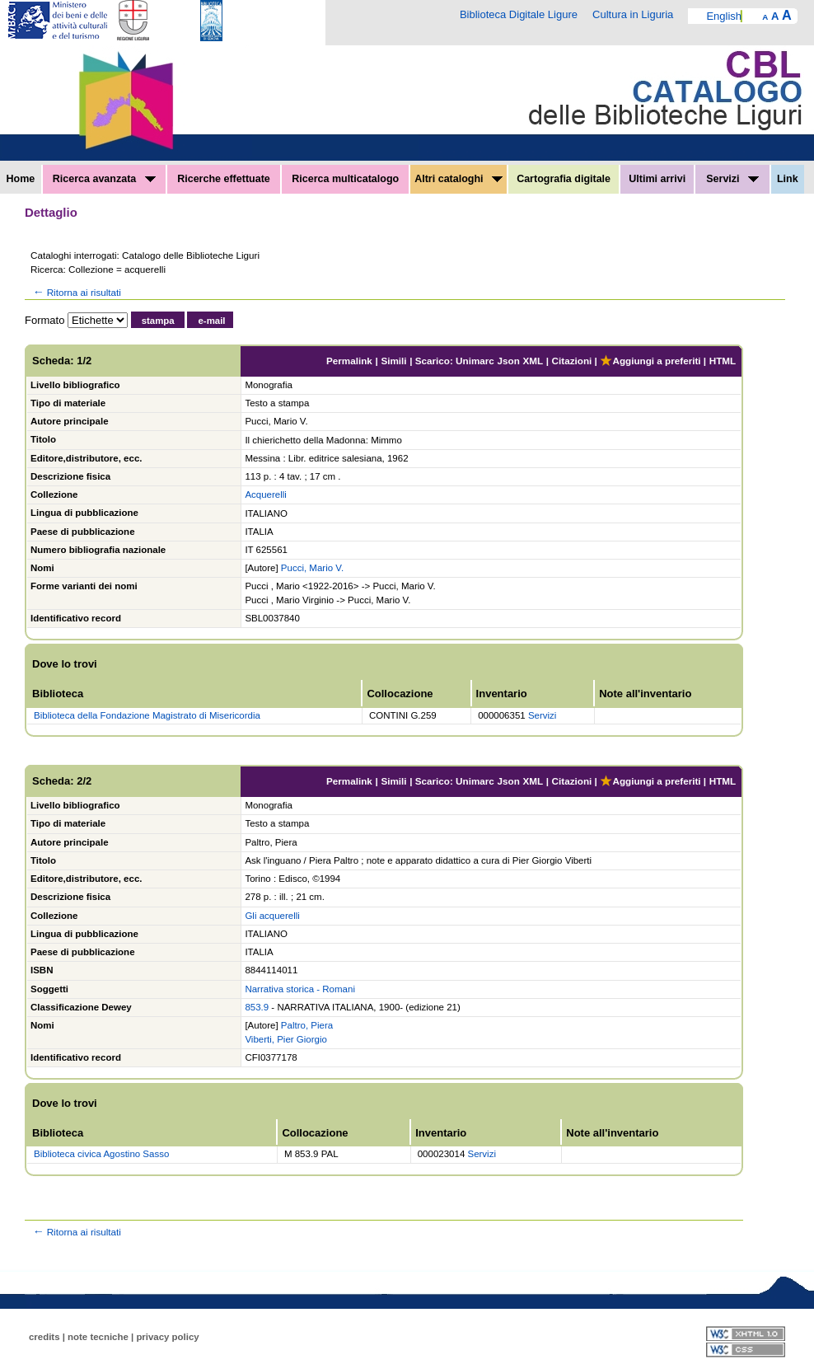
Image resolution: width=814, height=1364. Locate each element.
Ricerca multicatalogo (345, 179)
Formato (44, 320)
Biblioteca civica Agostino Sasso (101, 1154)
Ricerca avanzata (104, 179)
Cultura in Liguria (632, 14)
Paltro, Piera (307, 1025)
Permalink (349, 360)
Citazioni (572, 360)
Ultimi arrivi (657, 179)
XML (532, 360)
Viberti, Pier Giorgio (286, 1039)
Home (21, 179)
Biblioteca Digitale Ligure (519, 14)
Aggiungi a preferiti (650, 360)
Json (509, 360)
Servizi (732, 179)
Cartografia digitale (563, 179)
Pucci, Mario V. (312, 568)
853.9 (257, 1007)
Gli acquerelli (272, 916)
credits (44, 1337)
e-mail (211, 321)
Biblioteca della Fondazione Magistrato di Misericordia (147, 715)
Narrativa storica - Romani (300, 989)
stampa (158, 321)
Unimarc (475, 360)
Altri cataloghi (458, 179)
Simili (393, 360)
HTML (722, 360)
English (723, 16)
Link (787, 179)
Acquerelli (266, 494)
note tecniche (98, 1337)
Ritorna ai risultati (75, 292)
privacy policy (167, 1337)
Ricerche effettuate (223, 179)
